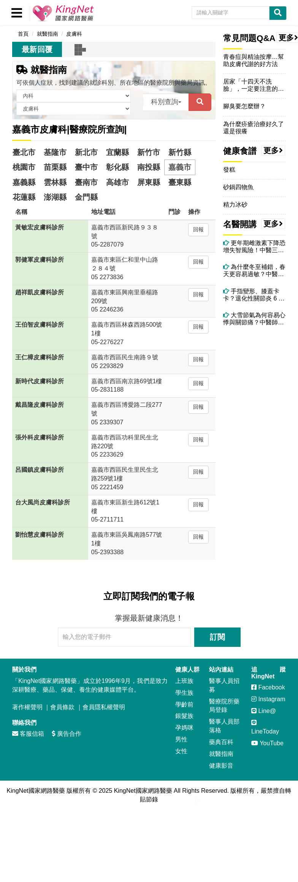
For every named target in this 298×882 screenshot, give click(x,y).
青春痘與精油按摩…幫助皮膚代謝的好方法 (253, 60)
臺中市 (86, 167)
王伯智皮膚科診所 (39, 324)
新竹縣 (179, 152)
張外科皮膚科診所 (39, 437)
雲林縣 (55, 182)
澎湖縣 (55, 197)
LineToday (265, 727)
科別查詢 (166, 102)
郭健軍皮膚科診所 (39, 259)
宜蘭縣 (117, 152)
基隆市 (55, 152)
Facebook (268, 687)
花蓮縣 (24, 197)
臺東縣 (179, 182)
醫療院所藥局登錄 (224, 705)
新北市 (86, 152)
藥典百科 (221, 742)
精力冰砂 (235, 204)
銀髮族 (184, 716)
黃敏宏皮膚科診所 (39, 227)
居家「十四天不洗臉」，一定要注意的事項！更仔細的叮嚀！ (253, 85)
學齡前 (184, 704)
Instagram (268, 699)
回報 (198, 229)
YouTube (267, 743)
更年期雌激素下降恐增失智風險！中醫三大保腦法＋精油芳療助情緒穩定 (254, 247)
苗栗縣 (55, 167)
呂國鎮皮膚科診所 (39, 469)
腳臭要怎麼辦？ (244, 106)
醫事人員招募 (224, 685)
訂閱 (217, 637)
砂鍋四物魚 (238, 187)
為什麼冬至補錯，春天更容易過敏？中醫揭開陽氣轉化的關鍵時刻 (254, 271)
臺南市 (86, 182)
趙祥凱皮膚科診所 (39, 292)
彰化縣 (117, 167)
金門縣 (86, 197)
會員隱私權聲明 (103, 707)
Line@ (263, 711)
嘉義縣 (24, 182)
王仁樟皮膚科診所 (39, 357)
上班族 (184, 681)
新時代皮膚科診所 (39, 381)
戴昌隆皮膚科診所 (39, 404)
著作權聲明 (27, 707)
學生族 (184, 692)
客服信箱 (28, 733)
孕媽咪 (184, 727)
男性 (181, 739)
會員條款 (62, 707)
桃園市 (24, 167)
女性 (181, 751)
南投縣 (148, 167)
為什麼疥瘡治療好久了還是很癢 (253, 127)
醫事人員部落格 (224, 725)
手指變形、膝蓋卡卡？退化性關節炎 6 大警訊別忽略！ (254, 295)
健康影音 (221, 765)
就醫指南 (41, 70)
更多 (273, 150)
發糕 (229, 169)
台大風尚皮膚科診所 (42, 502)
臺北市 (24, 152)
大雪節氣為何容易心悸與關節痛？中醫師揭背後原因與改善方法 (254, 319)
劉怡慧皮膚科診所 (39, 534)
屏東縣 (148, 182)
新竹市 (148, 152)
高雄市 (117, 182)
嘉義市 (179, 167)
